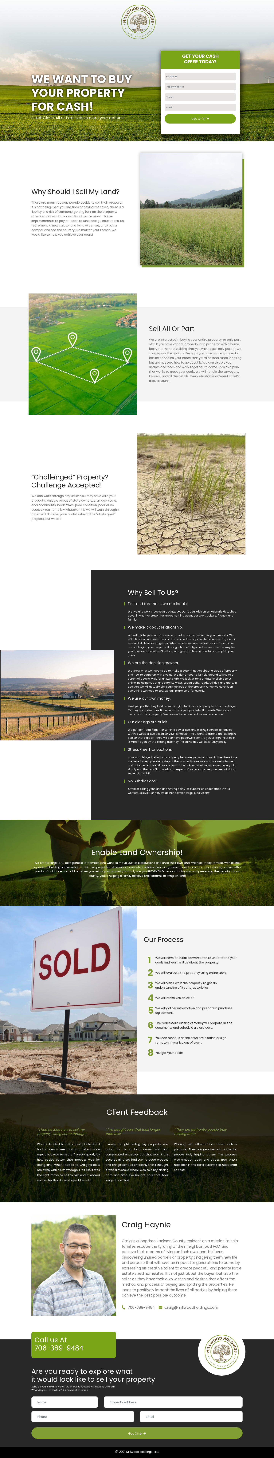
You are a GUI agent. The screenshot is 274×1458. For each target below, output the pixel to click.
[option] (68, 1155)
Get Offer (200, 118)
